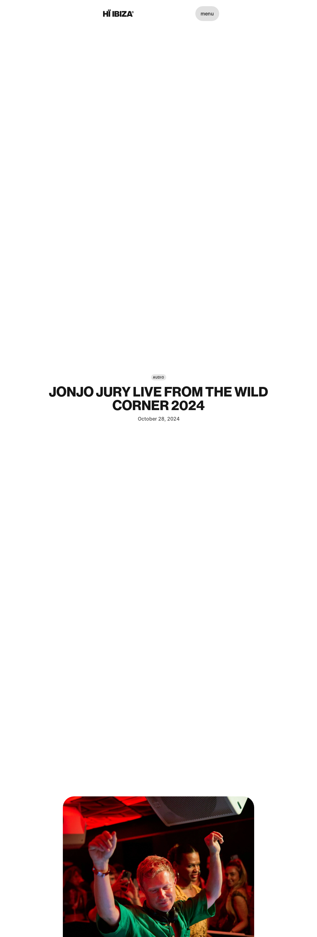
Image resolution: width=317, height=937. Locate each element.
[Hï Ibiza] (118, 13)
